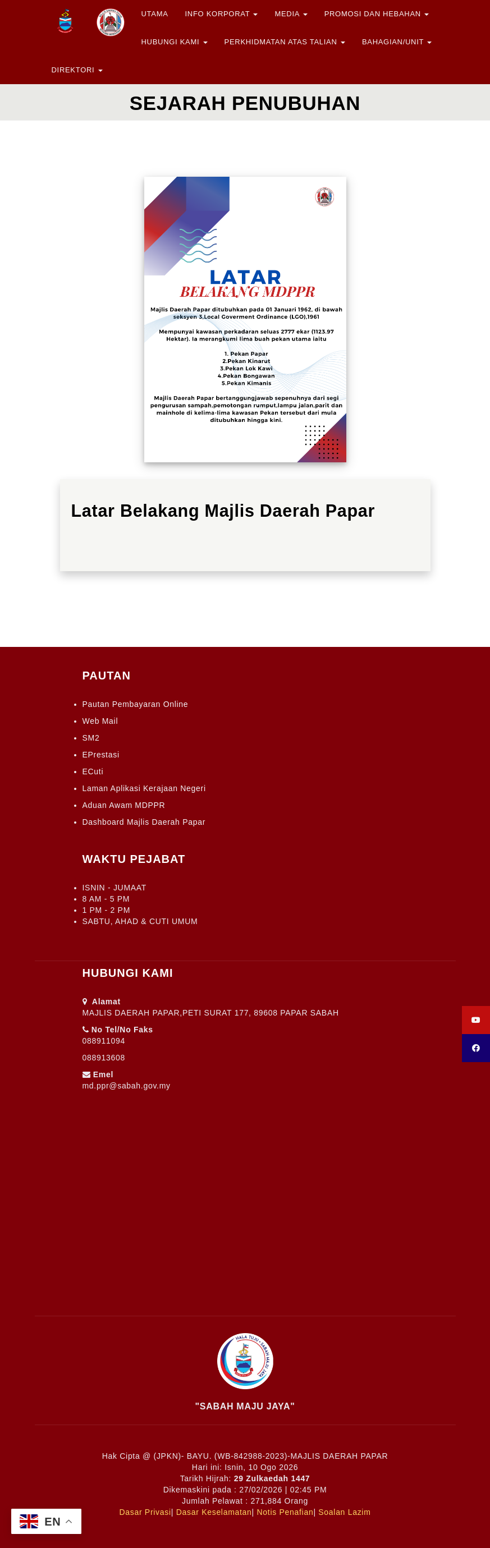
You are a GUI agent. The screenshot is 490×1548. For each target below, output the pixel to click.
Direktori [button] (77, 70)
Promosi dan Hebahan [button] (376, 14)
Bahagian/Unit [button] (397, 42)
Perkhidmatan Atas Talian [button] (285, 42)
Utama (154, 14)
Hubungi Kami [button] (174, 42)
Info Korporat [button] (221, 14)
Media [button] (290, 14)
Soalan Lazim (344, 1512)
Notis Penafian (285, 1512)
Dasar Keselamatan (214, 1512)
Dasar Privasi (145, 1512)
